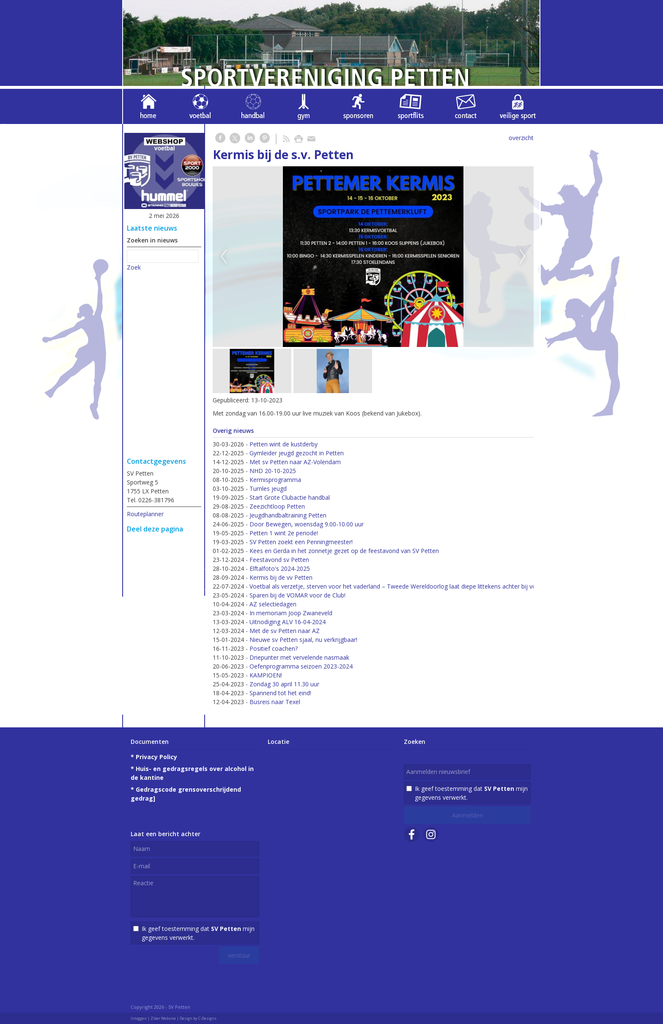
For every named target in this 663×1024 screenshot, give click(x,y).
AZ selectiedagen (272, 604)
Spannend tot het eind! (280, 693)
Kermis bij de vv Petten (280, 577)
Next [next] (522, 257)
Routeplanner (145, 514)
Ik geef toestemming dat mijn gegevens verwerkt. (198, 933)
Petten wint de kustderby (283, 444)
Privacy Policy (156, 757)
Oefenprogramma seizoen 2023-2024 (301, 666)
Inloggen (139, 1018)
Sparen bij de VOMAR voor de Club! (297, 595)
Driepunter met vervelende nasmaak (299, 657)
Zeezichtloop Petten (277, 506)
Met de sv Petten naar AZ (284, 631)
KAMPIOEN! (265, 675)
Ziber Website (163, 1018)
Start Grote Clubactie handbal (289, 497)
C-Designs (207, 1018)
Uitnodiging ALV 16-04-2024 (287, 622)
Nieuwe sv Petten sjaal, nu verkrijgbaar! (303, 640)
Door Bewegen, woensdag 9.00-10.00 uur (306, 524)
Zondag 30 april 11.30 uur (284, 684)
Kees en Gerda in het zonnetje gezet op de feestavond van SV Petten (344, 551)
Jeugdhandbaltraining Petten (287, 515)
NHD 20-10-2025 (272, 471)
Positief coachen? (273, 648)
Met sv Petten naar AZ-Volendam (295, 462)
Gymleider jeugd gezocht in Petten (296, 453)
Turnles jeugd (268, 488)
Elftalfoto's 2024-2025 (279, 568)
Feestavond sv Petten (279, 560)
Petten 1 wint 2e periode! (283, 533)
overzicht (521, 138)
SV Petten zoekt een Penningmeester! (301, 542)
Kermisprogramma (275, 480)
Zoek (134, 267)
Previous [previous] (223, 257)
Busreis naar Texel (274, 702)
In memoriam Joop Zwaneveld (290, 613)
